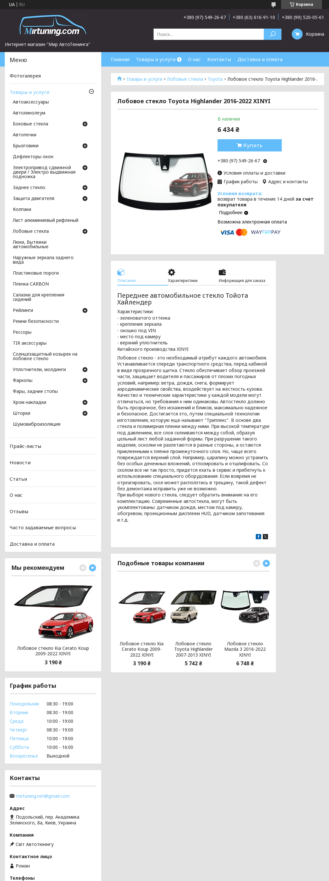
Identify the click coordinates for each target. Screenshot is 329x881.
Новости (20, 462)
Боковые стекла (30, 124)
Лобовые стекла (185, 79)
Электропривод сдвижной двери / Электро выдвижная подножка (44, 172)
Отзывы (19, 511)
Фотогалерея (25, 75)
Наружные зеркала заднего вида (43, 260)
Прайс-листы (25, 446)
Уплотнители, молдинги (39, 369)
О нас (194, 59)
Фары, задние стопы (35, 391)
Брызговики (26, 146)
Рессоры (22, 332)
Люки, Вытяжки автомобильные (31, 245)
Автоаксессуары (31, 102)
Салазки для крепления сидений (38, 297)
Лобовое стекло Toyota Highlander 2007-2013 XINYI (193, 649)
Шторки (21, 413)
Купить (252, 145)
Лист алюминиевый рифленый (45, 220)
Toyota (215, 79)
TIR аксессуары (30, 343)
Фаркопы (22, 380)
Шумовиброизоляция (36, 424)
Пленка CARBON (31, 284)
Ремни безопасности (36, 321)
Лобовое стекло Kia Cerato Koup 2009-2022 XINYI (142, 649)
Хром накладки (29, 402)
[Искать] (272, 34)
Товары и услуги (155, 59)
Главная (120, 59)
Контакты (219, 59)
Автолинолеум (29, 113)
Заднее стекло (29, 187)
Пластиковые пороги (36, 273)
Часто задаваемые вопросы (43, 527)
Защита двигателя (33, 198)
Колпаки (22, 209)
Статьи (18, 478)
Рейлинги (23, 310)
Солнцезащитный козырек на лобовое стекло (45, 356)
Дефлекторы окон (33, 156)
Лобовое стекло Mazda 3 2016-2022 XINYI (245, 649)
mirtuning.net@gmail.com (43, 796)
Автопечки (24, 135)
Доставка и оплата (259, 59)
